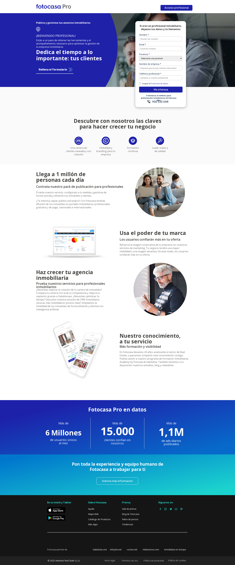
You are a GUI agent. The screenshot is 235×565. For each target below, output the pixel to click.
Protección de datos (159, 83)
